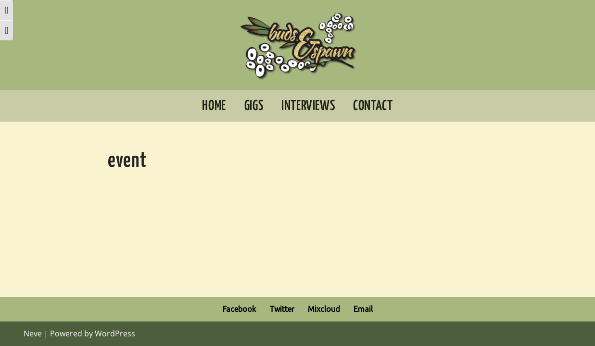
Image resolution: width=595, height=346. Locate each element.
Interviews (308, 106)
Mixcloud (324, 309)
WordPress (115, 333)
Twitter (281, 309)
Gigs (253, 106)
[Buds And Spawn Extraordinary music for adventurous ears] (297, 45)
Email (363, 309)
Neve (33, 333)
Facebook (239, 309)
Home (214, 106)
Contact (372, 106)
